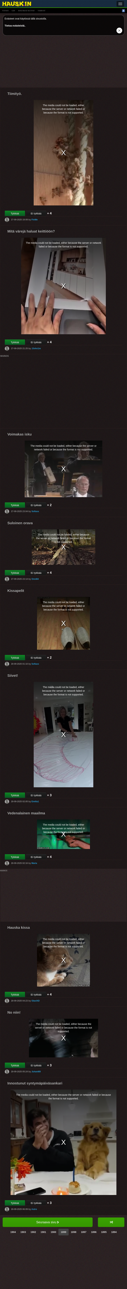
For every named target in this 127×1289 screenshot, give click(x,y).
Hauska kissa (18, 927)
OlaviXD (35, 1001)
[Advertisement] (63, 62)
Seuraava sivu (47, 1222)
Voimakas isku (19, 434)
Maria (34, 863)
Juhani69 (36, 1071)
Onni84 (35, 579)
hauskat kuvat (26, 10)
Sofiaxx (35, 511)
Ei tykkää (36, 213)
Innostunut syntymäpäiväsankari (34, 1083)
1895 (104, 1232)
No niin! (13, 1012)
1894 (114, 1232)
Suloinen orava (20, 523)
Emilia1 (35, 801)
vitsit (5, 10)
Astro (34, 1209)
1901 (43, 1232)
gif (13, 10)
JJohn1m (36, 348)
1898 (73, 1232)
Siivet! (12, 675)
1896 (93, 1232)
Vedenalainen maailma (26, 813)
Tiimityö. (14, 94)
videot (41, 10)
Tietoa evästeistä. (15, 25)
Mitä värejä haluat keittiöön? (31, 231)
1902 (33, 1232)
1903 (23, 1232)
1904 (13, 1232)
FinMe (34, 219)
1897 (83, 1232)
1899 (63, 1232)
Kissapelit (15, 591)
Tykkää (15, 213)
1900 (53, 1232)
